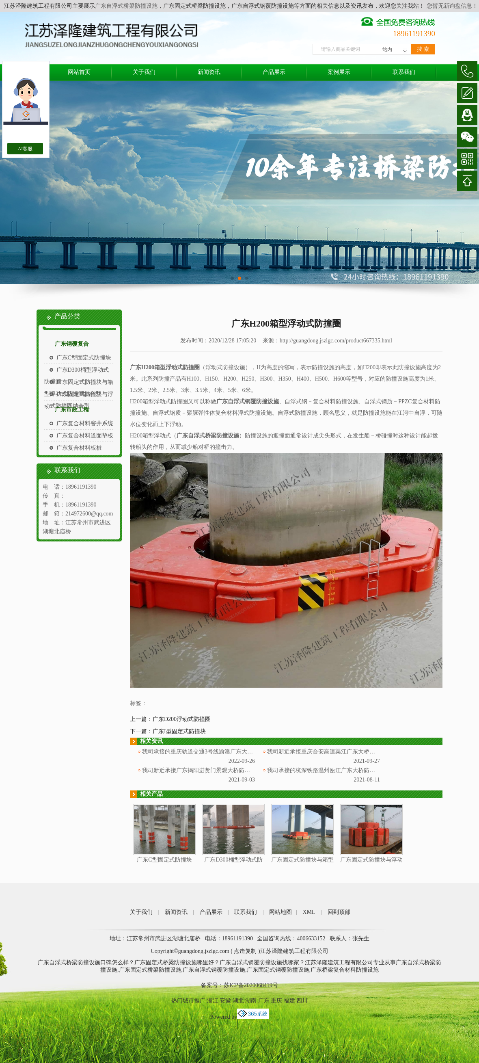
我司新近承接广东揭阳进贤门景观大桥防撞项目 (201, 770)
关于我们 (144, 72)
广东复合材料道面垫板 (84, 436)
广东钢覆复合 (72, 344)
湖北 (238, 1001)
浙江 (212, 1001)
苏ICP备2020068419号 (251, 985)
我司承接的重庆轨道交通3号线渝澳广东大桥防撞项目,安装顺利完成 (226, 752)
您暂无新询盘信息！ (452, 6)
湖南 (251, 1001)
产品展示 (274, 72)
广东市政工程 (72, 410)
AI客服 (25, 149)
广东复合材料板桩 (79, 448)
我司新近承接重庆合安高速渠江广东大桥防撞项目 (329, 752)
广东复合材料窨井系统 (84, 423)
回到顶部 (339, 912)
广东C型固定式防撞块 (83, 358)
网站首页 (79, 72)
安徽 (225, 1001)
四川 (302, 1001)
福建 (289, 1001)
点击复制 (245, 951)
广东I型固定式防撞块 (179, 731)
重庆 (276, 1001)
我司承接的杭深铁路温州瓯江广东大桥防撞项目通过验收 (338, 770)
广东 (264, 1001)
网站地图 (280, 912)
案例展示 (339, 72)
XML (309, 912)
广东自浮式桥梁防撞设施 (126, 6)
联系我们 (404, 72)
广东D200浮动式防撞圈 (182, 719)
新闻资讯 (209, 72)
